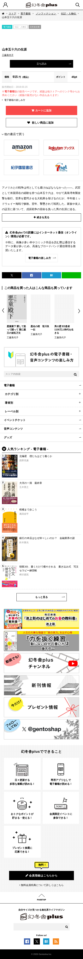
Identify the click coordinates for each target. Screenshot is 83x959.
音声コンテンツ (13, 428)
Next (79, 311)
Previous (3, 311)
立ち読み (42, 63)
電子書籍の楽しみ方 (14, 100)
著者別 (9, 402)
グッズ (8, 437)
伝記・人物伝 (69, 13)
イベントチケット (15, 420)
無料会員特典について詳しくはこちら (42, 885)
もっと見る (41, 597)
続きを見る (43, 217)
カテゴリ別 (11, 394)
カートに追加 (43, 110)
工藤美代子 (8, 55)
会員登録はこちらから (42, 875)
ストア (12, 13)
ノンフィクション (46, 13)
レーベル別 (11, 411)
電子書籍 (26, 13)
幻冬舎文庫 (35, 27)
